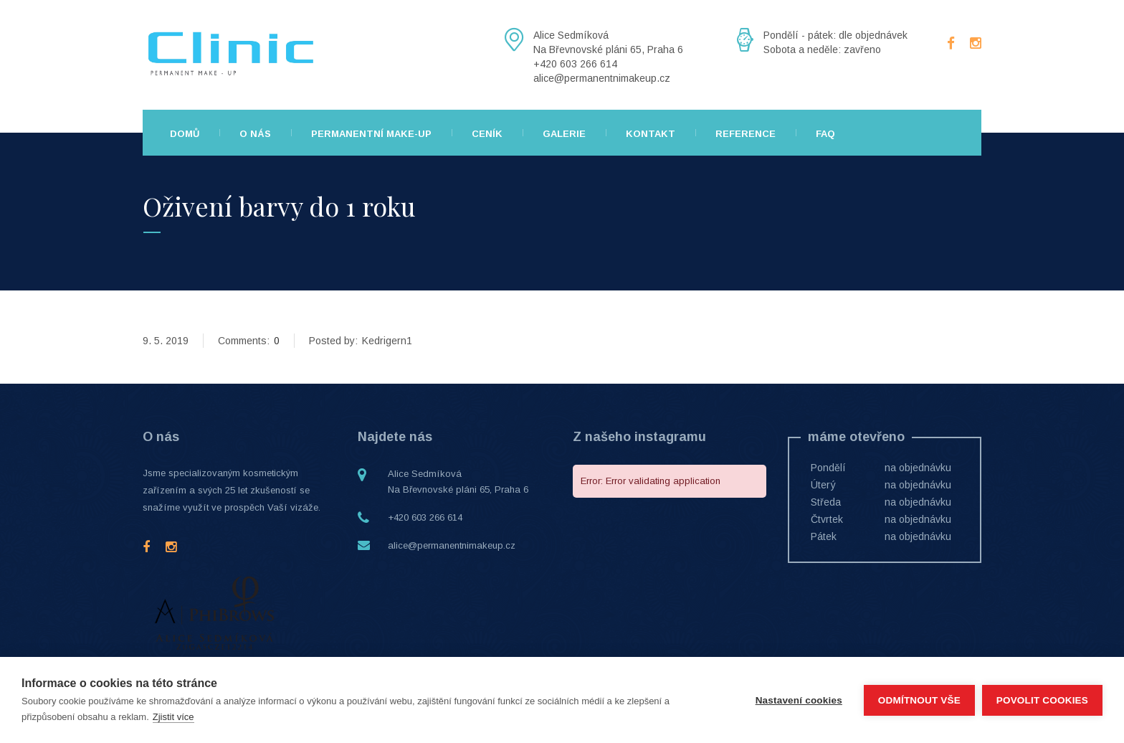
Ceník (487, 133)
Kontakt (650, 133)
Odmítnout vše (919, 700)
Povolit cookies (1042, 700)
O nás (255, 133)
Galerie (564, 133)
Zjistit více (173, 716)
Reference (745, 133)
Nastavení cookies (798, 700)
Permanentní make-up (371, 133)
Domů (184, 133)
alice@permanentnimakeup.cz (451, 545)
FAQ (825, 133)
